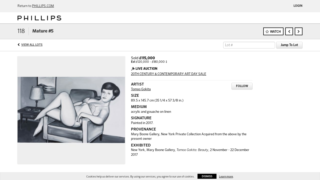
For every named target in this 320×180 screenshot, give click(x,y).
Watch (275, 32)
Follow (242, 86)
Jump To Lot (289, 45)
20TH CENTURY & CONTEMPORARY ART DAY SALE (168, 74)
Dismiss (207, 176)
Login (298, 6)
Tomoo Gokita (141, 89)
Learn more (226, 176)
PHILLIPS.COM (43, 6)
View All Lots (31, 45)
